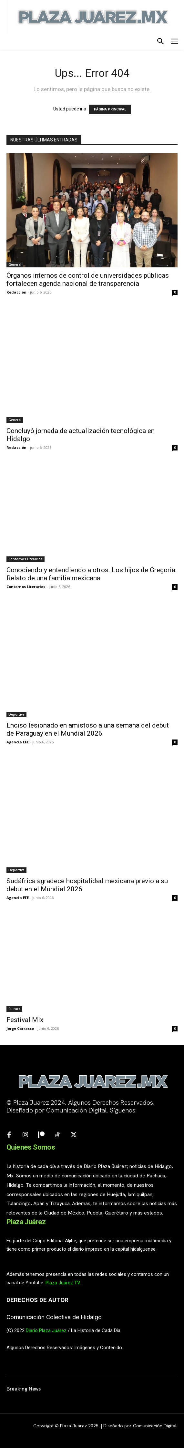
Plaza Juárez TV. (63, 1283)
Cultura (14, 1009)
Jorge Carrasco (20, 1028)
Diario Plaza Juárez (46, 1330)
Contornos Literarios (25, 559)
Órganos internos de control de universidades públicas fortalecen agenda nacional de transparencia (87, 279)
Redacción (16, 292)
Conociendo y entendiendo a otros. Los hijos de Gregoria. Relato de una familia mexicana (91, 574)
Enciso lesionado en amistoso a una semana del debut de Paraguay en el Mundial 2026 (87, 729)
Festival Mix (24, 1020)
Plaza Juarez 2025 (79, 1426)
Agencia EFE (17, 742)
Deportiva (16, 714)
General (14, 264)
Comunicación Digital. (155, 1426)
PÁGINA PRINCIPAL (110, 109)
